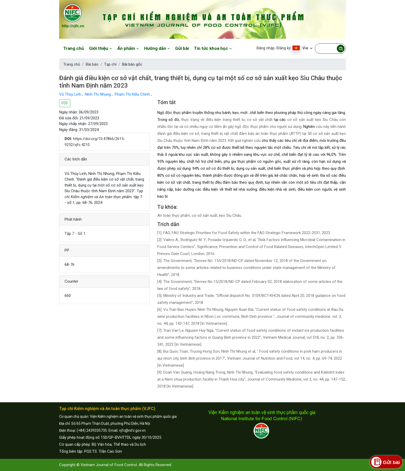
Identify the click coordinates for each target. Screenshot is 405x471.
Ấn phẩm (128, 48)
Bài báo (92, 64)
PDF (64, 103)
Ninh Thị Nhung (98, 94)
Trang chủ (73, 48)
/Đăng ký (283, 48)
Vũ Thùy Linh (70, 94)
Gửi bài (182, 48)
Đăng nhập (265, 48)
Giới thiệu (100, 48)
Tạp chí (110, 64)
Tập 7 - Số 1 (75, 233)
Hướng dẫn (157, 48)
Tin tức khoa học (213, 48)
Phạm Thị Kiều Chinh (133, 94)
